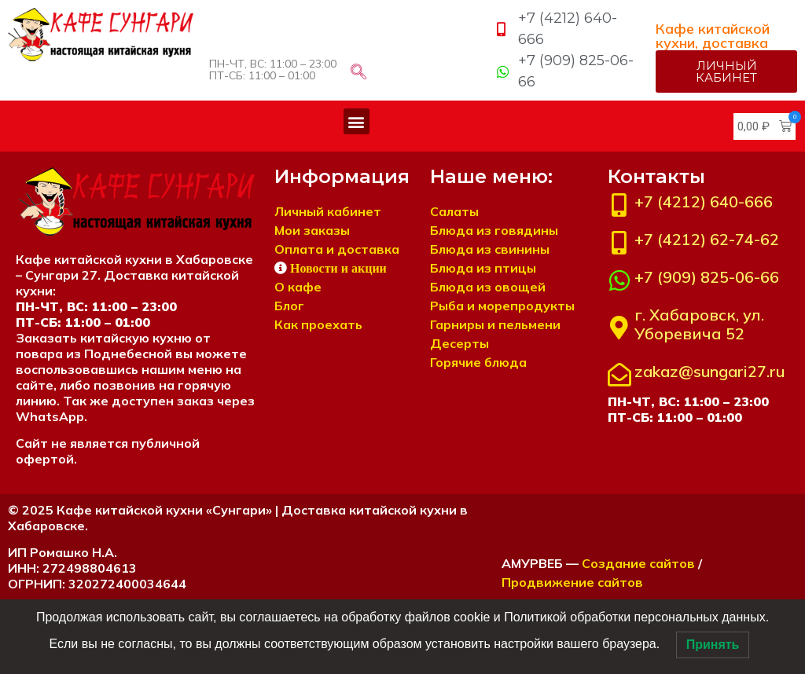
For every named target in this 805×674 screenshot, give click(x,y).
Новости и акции (338, 268)
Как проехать (318, 324)
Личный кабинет (327, 211)
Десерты (459, 343)
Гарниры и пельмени (495, 324)
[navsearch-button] (358, 73)
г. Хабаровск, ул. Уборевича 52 (699, 324)
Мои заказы (312, 230)
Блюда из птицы (483, 268)
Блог (289, 305)
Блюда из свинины (490, 249)
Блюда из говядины (494, 230)
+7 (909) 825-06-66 (706, 277)
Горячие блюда (478, 362)
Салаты (454, 211)
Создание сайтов (638, 563)
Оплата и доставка (336, 249)
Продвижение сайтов (572, 582)
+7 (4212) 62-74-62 (706, 239)
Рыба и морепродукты (502, 305)
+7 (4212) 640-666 (703, 201)
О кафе (298, 287)
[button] (356, 121)
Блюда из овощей (488, 287)
